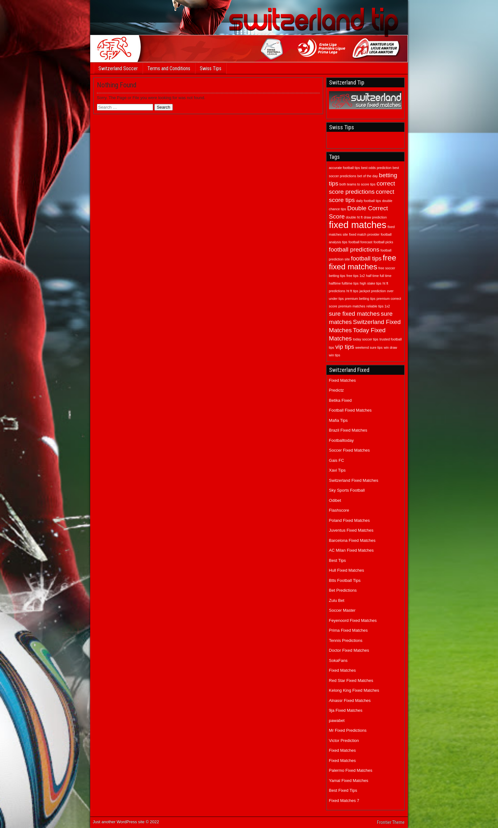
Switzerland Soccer (118, 68)
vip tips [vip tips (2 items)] (344, 346)
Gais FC (336, 460)
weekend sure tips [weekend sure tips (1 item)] (369, 347)
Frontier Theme (391, 822)
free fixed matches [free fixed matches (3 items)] (362, 262)
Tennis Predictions (346, 640)
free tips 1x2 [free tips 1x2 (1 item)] (356, 276)
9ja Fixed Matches (346, 710)
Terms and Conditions (168, 68)
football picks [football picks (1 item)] (383, 242)
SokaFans (338, 660)
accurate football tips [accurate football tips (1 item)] (344, 168)
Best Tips (337, 560)
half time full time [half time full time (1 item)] (378, 276)
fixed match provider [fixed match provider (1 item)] (364, 234)
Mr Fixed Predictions (348, 730)
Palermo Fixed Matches (351, 770)
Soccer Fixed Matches (349, 450)
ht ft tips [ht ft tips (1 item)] (352, 291)
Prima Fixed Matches (348, 630)
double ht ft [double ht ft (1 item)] (354, 217)
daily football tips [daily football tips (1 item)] (368, 201)
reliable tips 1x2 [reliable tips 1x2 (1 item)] (378, 306)
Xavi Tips (337, 470)
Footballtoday (341, 440)
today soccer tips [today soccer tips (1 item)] (365, 339)
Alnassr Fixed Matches (350, 700)
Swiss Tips (210, 68)
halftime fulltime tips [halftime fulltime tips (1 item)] (344, 283)
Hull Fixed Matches (346, 570)
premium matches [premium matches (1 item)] (351, 306)
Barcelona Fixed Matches (352, 540)
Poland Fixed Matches (349, 520)
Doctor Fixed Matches (349, 650)
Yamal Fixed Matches (348, 780)
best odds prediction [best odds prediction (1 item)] (376, 168)
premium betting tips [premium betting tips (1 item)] (360, 298)
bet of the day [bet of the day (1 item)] (367, 176)
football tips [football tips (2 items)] (366, 258)
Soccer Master (342, 610)
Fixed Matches (342, 380)
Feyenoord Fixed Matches (353, 620)
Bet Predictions (343, 590)
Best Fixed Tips (343, 790)
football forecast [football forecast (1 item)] (360, 242)
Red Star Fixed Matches (351, 680)
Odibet (335, 500)
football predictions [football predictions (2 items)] (354, 249)
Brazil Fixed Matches (348, 430)
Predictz (336, 390)
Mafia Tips (338, 420)
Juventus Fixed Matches (351, 530)
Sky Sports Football (347, 490)
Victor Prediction (344, 740)
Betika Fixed (340, 400)
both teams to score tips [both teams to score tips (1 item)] (357, 184)
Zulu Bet (336, 600)
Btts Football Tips (345, 580)
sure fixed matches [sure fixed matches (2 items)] (354, 313)
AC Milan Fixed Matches (351, 550)
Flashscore (339, 510)
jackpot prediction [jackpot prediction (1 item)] (373, 291)
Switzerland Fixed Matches (353, 480)
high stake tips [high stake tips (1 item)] (370, 283)
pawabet (337, 720)
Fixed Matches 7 (344, 800)
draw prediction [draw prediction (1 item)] (375, 217)
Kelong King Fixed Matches (354, 690)
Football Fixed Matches (350, 410)
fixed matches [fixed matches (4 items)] (358, 224)
